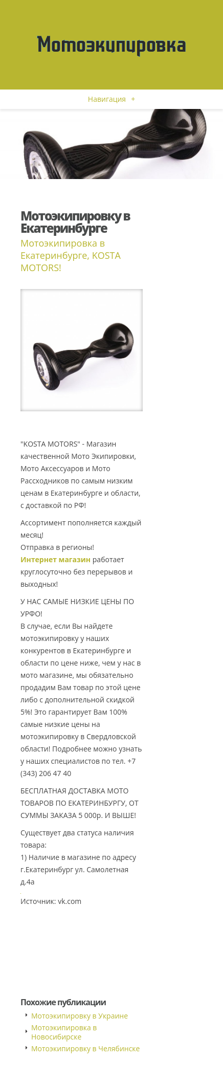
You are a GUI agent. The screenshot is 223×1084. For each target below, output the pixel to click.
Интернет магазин (55, 559)
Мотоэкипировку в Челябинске (85, 1048)
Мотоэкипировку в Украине (79, 1016)
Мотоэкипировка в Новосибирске (64, 1032)
